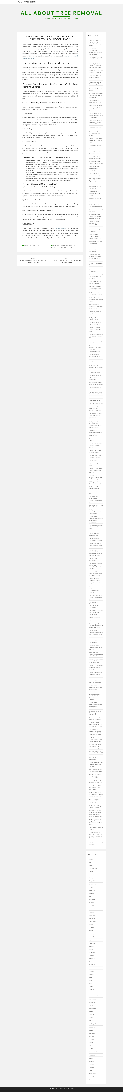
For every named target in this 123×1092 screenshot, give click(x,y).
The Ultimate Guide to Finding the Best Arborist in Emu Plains (95, 312)
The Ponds (92, 1067)
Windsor (91, 1042)
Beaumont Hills (93, 868)
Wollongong (92, 884)
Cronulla (91, 986)
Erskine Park (92, 937)
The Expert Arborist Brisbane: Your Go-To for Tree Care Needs (95, 511)
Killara (90, 1070)
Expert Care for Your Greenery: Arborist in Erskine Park (94, 168)
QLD (37, 245)
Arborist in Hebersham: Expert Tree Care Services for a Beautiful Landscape (95, 573)
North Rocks (92, 965)
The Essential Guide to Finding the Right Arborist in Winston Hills (96, 115)
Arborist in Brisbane (94, 397)
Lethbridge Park (93, 1024)
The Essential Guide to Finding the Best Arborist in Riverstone (95, 249)
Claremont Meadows (94, 996)
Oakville (91, 1021)
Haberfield (92, 958)
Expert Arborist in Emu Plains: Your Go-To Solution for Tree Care (95, 408)
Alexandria (91, 875)
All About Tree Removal (27, 2)
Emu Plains (92, 906)
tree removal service (61, 228)
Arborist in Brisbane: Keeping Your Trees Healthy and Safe (94, 533)
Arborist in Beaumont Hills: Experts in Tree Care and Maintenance (67, 260)
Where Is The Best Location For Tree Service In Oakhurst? (95, 800)
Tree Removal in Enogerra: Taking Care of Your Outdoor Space (50, 37)
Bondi (90, 977)
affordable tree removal (60, 245)
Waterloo (91, 1014)
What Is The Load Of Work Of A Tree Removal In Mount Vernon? (96, 787)
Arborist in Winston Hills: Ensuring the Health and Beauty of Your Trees (95, 545)
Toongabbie (92, 952)
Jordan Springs (93, 934)
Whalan (91, 968)
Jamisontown (92, 1002)
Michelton (91, 930)
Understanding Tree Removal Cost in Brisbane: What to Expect (96, 306)
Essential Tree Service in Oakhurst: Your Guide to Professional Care (95, 122)
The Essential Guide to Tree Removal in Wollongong (95, 269)
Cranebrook (92, 955)
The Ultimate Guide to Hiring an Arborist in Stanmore (95, 356)
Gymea (90, 983)
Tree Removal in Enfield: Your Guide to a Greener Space (95, 59)
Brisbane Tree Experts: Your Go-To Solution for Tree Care (95, 200)
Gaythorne (92, 927)
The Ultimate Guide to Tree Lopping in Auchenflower (95, 377)
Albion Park (92, 915)
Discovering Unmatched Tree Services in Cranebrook (95, 243)
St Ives (90, 980)
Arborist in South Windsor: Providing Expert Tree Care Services (96, 674)
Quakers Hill (92, 943)
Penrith (91, 924)
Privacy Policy (69, 1088)
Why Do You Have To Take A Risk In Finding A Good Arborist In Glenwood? (95, 739)
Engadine (91, 940)
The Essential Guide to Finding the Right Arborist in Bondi (96, 299)
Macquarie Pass (93, 881)
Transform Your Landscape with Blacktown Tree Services (96, 133)
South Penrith (92, 1049)
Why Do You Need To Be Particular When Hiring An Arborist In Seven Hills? (96, 794)
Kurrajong (91, 1080)
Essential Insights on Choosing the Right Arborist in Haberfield (94, 236)
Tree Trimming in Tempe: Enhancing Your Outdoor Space (95, 597)
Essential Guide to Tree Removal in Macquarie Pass (95, 77)
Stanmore (91, 993)
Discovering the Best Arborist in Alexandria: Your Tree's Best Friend (95, 65)
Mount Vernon (92, 1073)
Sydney (90, 865)
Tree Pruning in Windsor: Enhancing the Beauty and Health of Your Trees (96, 625)
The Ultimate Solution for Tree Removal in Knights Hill (96, 336)
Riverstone (92, 961)
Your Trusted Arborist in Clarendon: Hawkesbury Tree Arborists (95, 288)
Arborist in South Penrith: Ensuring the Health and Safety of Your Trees (96, 660)
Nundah (91, 1011)
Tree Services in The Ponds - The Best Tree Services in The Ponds (96, 764)
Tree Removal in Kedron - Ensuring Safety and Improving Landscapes (95, 680)
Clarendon (91, 971)
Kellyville (91, 1064)
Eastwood (91, 974)
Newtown (91, 902)
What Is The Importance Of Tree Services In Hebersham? (95, 757)
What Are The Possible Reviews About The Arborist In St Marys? (95, 746)
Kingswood (92, 1027)
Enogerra (26, 245)
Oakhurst (91, 912)
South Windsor (93, 1055)
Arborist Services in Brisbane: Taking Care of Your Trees (95, 647)
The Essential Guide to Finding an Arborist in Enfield (95, 193)
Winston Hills (92, 909)
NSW (90, 862)
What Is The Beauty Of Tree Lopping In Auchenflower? (95, 712)
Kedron (91, 1058)
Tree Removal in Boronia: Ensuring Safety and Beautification (95, 640)
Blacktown (92, 918)
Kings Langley (92, 921)
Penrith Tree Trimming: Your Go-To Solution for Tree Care (95, 147)
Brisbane (32, 245)
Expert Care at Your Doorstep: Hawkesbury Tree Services (95, 186)
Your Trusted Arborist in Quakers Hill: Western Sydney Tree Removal (95, 179)
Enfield (91, 871)
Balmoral (91, 1017)
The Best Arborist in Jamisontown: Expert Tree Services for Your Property (96, 401)
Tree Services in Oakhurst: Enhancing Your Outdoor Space (96, 526)
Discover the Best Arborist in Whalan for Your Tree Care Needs (96, 276)
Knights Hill (92, 990)
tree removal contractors (65, 247)
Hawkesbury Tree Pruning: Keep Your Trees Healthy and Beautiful (96, 95)
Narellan (91, 946)
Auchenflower (92, 999)
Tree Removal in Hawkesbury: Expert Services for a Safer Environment (33, 260)
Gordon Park (92, 890)
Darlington (92, 878)
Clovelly (91, 859)
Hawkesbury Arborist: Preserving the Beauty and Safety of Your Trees (96, 654)
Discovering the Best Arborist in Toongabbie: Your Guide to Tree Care (95, 216)
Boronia (91, 1045)
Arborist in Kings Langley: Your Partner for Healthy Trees (96, 140)
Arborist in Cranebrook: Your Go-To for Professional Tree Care (95, 223)
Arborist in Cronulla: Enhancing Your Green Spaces (94, 329)
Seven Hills (92, 1076)
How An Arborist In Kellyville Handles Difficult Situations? (96, 842)
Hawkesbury (92, 899)
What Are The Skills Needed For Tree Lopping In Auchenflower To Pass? (95, 724)
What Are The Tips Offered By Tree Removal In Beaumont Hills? (96, 776)
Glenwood (91, 1061)
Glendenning (92, 1008)
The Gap (91, 1005)
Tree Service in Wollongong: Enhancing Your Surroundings (95, 477)
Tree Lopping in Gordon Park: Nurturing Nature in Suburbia (95, 88)
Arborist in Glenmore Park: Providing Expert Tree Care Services (96, 667)
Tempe (91, 887)
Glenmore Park (93, 1052)
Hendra (91, 1030)
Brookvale (91, 1036)
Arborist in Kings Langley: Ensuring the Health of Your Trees (96, 470)
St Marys (91, 949)
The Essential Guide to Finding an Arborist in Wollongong (95, 229)
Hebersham (92, 1033)
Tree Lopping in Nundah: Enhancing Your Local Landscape (95, 445)
